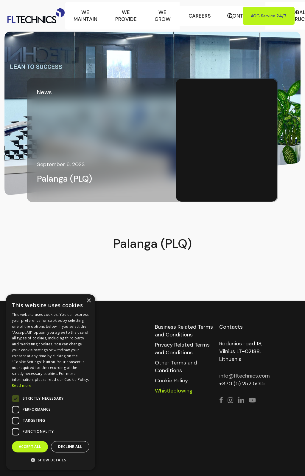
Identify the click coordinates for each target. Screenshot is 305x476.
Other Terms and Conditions (176, 366)
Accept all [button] (30, 446)
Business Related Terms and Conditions (184, 330)
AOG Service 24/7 (269, 15)
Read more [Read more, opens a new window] (22, 385)
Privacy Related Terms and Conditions (182, 348)
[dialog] (50, 382)
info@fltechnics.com (244, 375)
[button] (50, 460)
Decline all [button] (70, 446)
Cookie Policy (171, 380)
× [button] (88, 301)
